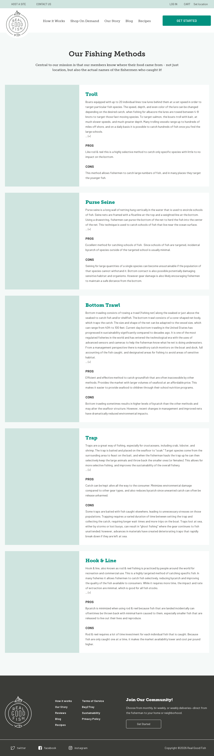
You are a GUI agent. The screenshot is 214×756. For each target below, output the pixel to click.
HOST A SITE (18, 4)
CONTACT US (43, 4)
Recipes (144, 21)
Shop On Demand (84, 21)
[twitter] (18, 748)
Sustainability (91, 713)
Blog (129, 21)
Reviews (60, 713)
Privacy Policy (91, 719)
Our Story (112, 21)
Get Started (187, 20)
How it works (63, 701)
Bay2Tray (88, 707)
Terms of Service (93, 701)
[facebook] (47, 748)
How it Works (54, 21)
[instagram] (78, 748)
